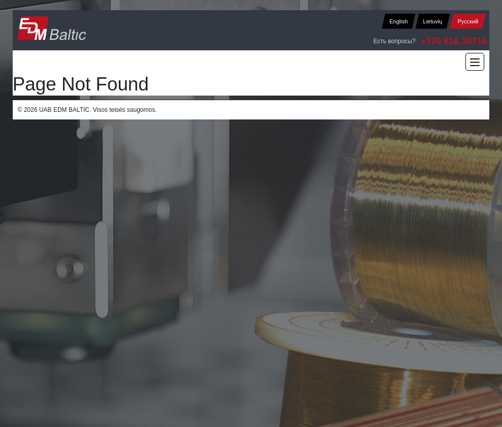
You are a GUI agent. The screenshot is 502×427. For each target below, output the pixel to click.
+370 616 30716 (454, 41)
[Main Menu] (474, 62)
